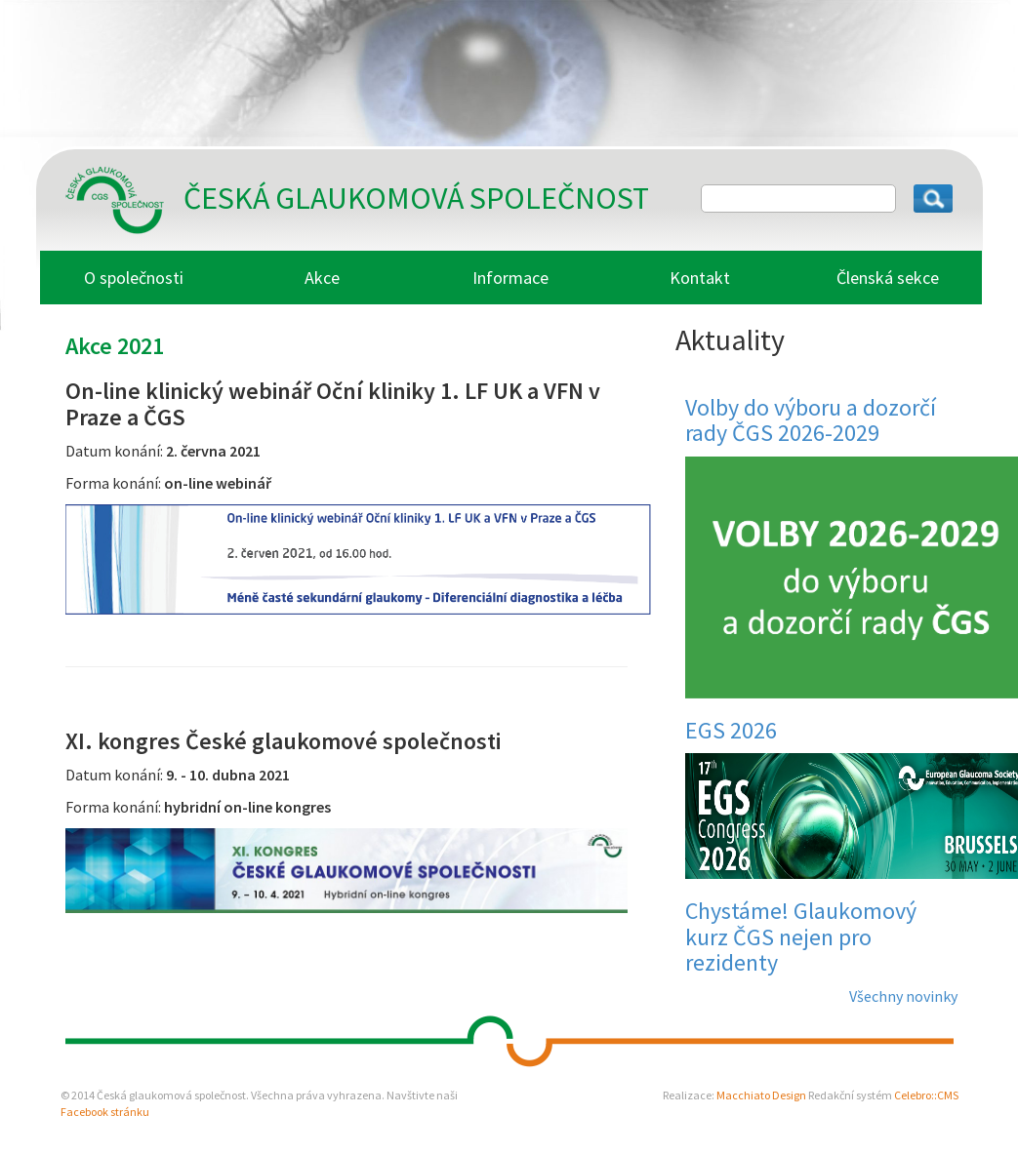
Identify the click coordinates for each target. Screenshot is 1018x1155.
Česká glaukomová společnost (416, 198)
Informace (510, 277)
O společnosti (133, 277)
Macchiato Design (761, 1095)
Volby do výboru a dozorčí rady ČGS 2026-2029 (810, 420)
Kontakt (700, 277)
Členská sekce (887, 277)
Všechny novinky (903, 996)
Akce (322, 277)
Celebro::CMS (926, 1095)
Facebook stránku (105, 1111)
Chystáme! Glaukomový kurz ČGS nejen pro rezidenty (800, 936)
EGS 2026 (731, 730)
